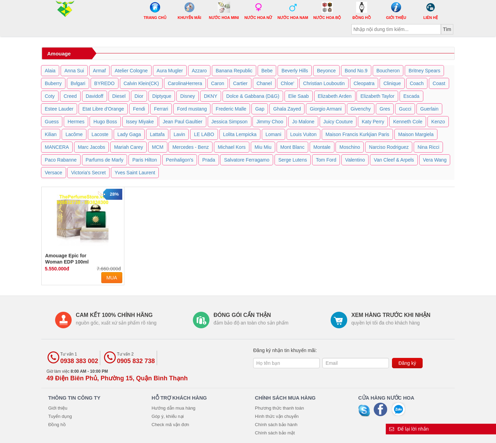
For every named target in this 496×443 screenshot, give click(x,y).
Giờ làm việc (117, 375)
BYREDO (104, 83)
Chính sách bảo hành (276, 424)
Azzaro (199, 70)
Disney (187, 96)
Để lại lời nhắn (409, 429)
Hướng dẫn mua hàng (173, 408)
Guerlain (429, 109)
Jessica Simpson (229, 121)
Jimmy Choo (269, 121)
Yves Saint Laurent (135, 172)
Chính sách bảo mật (275, 432)
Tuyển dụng (60, 416)
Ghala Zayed (287, 109)
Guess (52, 121)
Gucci (405, 109)
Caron (217, 83)
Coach (417, 83)
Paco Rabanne (61, 160)
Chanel (264, 83)
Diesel (119, 96)
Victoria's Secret (88, 172)
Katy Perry (373, 121)
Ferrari (161, 109)
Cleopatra (364, 83)
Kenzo (438, 121)
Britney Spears (424, 70)
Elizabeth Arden (335, 96)
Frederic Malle (231, 109)
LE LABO (204, 134)
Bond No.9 (356, 70)
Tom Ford (326, 160)
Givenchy (361, 109)
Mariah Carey (128, 147)
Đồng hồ (57, 424)
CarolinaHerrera (185, 83)
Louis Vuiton (303, 134)
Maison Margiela (416, 134)
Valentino (355, 160)
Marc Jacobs (91, 147)
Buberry (53, 83)
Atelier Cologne (131, 70)
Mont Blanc (292, 147)
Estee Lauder (59, 109)
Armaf (99, 70)
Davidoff (94, 96)
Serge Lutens (292, 160)
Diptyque (161, 96)
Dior (139, 96)
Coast (439, 83)
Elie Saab (298, 96)
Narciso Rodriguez (389, 147)
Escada (411, 96)
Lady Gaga (129, 134)
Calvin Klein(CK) (141, 83)
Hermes (76, 121)
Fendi (139, 109)
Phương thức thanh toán (279, 408)
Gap (259, 109)
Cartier (240, 83)
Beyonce (326, 70)
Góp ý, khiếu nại (168, 416)
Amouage (59, 53)
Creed (70, 96)
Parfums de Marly (105, 160)
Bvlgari (78, 83)
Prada (208, 160)
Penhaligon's (180, 160)
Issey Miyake (140, 121)
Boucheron (388, 70)
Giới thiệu (57, 408)
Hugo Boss (105, 121)
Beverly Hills (294, 70)
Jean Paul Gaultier (182, 121)
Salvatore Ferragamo (246, 160)
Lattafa (157, 134)
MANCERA (57, 147)
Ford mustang (192, 109)
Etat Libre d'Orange (103, 109)
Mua (111, 277)
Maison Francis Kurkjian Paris (357, 134)
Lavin (179, 134)
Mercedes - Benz (190, 147)
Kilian (50, 134)
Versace (53, 172)
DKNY (210, 96)
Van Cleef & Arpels (394, 160)
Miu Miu (263, 147)
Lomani (273, 134)
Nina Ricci (428, 147)
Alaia (50, 70)
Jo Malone (303, 121)
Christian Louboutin (324, 83)
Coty (50, 96)
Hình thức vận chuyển (277, 416)
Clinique (392, 83)
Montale (322, 147)
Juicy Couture (338, 121)
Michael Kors (232, 147)
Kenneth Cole (407, 121)
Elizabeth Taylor (377, 96)
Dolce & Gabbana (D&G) (252, 96)
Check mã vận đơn (170, 424)
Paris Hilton (144, 160)
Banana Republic (234, 70)
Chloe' (287, 83)
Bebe (267, 70)
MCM (157, 147)
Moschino (349, 147)
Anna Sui (74, 70)
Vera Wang (435, 160)
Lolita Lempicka (240, 134)
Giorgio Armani (326, 109)
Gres (385, 109)
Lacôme (74, 134)
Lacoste (100, 134)
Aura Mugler (170, 70)
